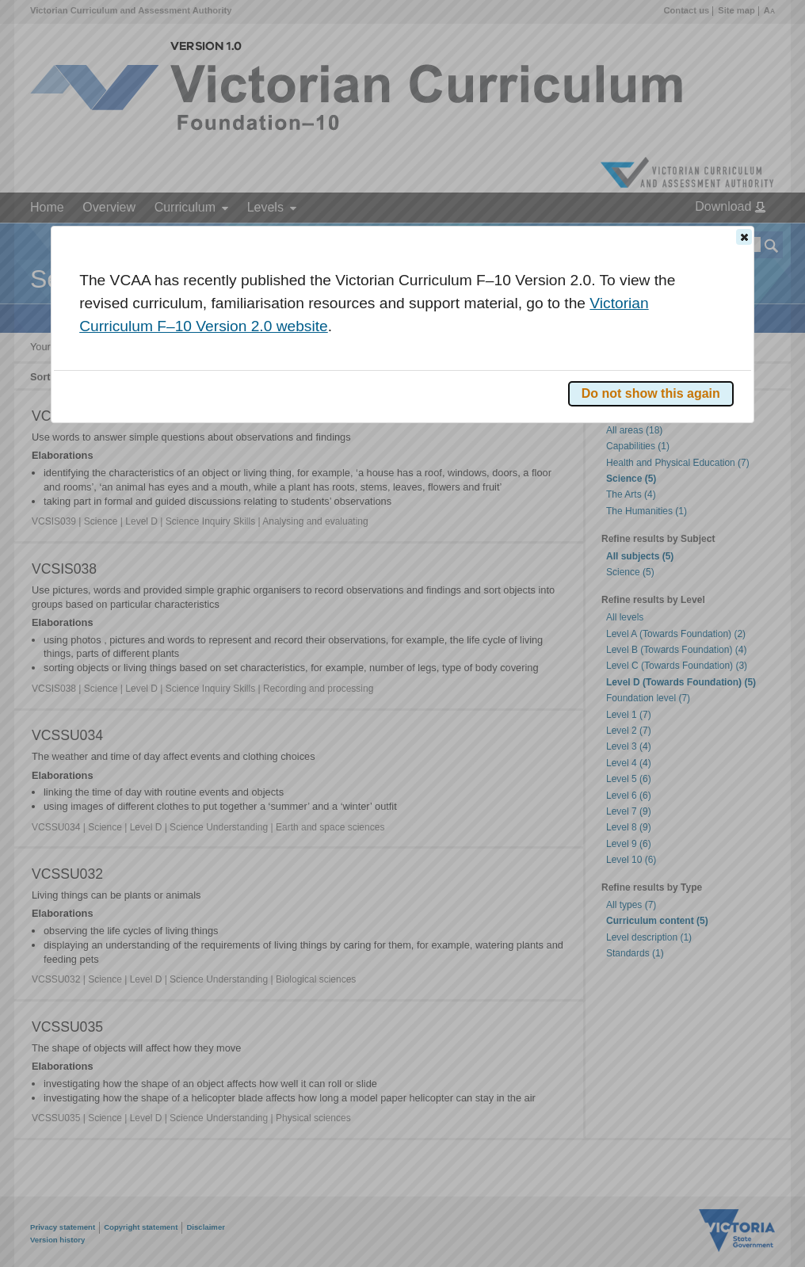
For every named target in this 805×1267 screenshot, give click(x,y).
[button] (744, 237)
